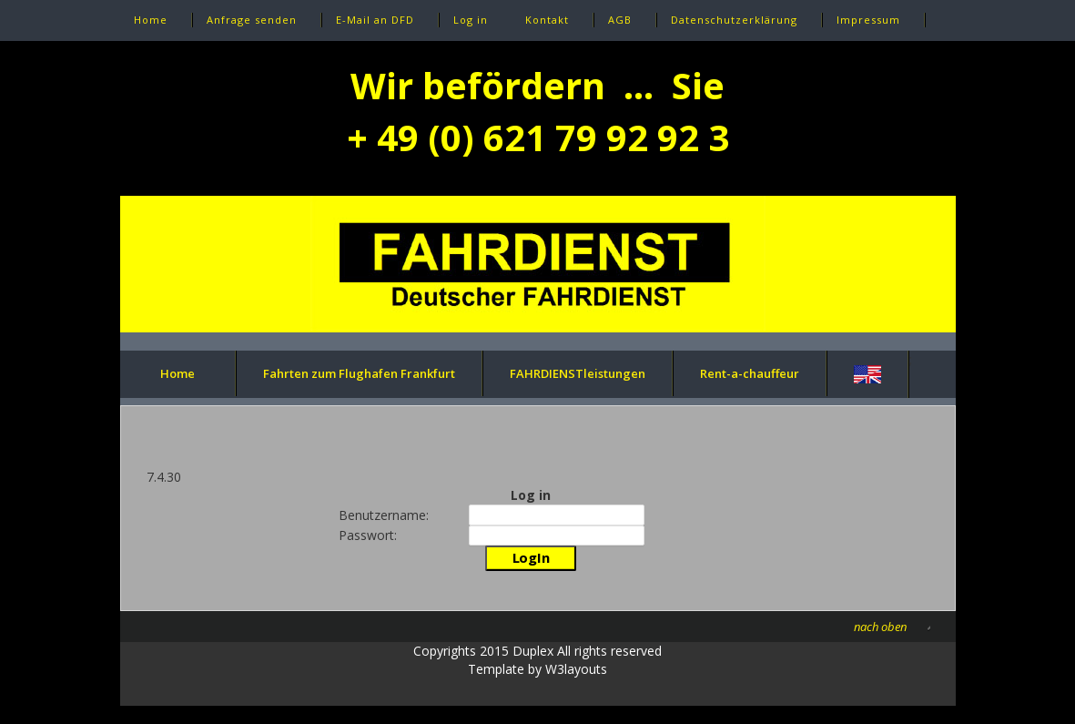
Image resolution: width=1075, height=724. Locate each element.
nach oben (880, 626)
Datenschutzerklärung (734, 19)
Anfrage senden (252, 19)
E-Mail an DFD (375, 19)
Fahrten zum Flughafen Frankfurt (359, 373)
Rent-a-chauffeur (749, 373)
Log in (470, 19)
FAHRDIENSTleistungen (577, 373)
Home (150, 19)
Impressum (868, 19)
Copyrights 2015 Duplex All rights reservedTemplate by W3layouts (537, 660)
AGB (620, 19)
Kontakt (547, 19)
